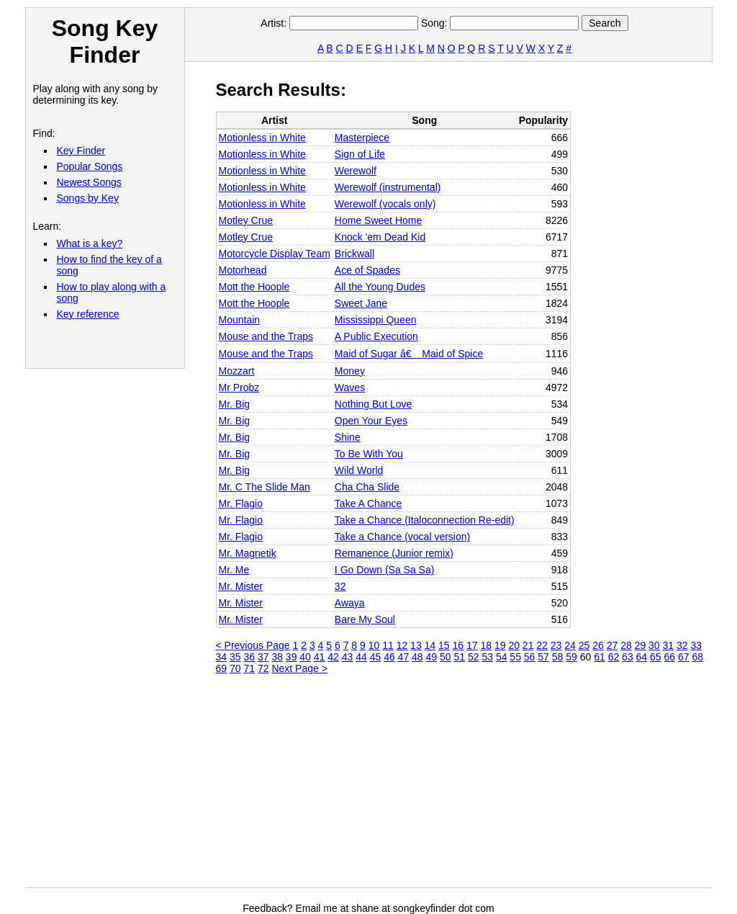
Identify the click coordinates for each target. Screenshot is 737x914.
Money (350, 371)
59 (571, 657)
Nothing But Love (373, 404)
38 (277, 657)
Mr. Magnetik (247, 553)
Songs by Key (88, 198)
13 (416, 645)
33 (696, 645)
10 (374, 645)
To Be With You (369, 454)
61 (599, 657)
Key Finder (81, 150)
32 (340, 586)
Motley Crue (246, 220)
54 (501, 657)
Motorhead (243, 270)
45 (375, 657)
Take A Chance (368, 503)
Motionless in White (262, 137)
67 (683, 657)
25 (584, 645)
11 (388, 645)
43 (347, 657)
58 (558, 657)
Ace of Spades (367, 270)
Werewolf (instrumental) (388, 187)
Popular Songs (90, 166)
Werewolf (355, 170)
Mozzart (237, 371)
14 (430, 645)
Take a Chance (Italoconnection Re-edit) (425, 520)
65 (655, 657)
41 (319, 657)
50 (445, 657)
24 (570, 645)
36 (249, 657)
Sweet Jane (361, 303)
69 (221, 668)
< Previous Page (253, 645)
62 (614, 657)
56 (529, 657)
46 (389, 657)
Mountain (240, 320)
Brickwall (354, 253)
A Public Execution (376, 336)
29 (640, 645)
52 (473, 657)
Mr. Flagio (241, 503)
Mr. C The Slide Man (264, 487)
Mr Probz (239, 387)
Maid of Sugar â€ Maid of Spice (409, 353)
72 (263, 668)
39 (291, 657)
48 (417, 657)
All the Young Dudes (380, 286)
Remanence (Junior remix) (394, 553)
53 (487, 657)
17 (472, 645)
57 (543, 657)
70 (235, 668)
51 (459, 657)
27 (612, 645)
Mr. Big (234, 404)
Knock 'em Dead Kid (380, 237)
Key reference (88, 314)
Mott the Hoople (254, 286)
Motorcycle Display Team (274, 253)
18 (486, 645)
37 (263, 657)
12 (402, 645)
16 (458, 645)
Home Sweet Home (378, 220)
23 (556, 645)
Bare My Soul (365, 619)
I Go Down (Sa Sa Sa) (385, 569)
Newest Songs (89, 182)
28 (626, 645)
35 (235, 657)
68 (697, 657)
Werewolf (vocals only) (385, 204)
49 (432, 657)
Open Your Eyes (371, 420)
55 (515, 657)
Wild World (359, 470)
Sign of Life (360, 154)
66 (670, 657)
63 (627, 657)
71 (249, 668)
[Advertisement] (476, 786)
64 (642, 657)
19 (500, 645)
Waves (350, 387)
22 (542, 645)
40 (305, 657)
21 (528, 645)
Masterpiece (362, 137)
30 (654, 645)
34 (221, 657)
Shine (348, 437)
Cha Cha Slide (367, 487)
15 (444, 645)
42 (333, 657)
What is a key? (90, 243)
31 (668, 645)
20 (514, 645)
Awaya (350, 603)
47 (404, 657)
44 (361, 657)
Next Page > (299, 668)
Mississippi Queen (376, 320)
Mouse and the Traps (266, 336)
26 (598, 645)
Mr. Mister (241, 586)
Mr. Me (234, 569)
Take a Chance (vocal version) (402, 536)
